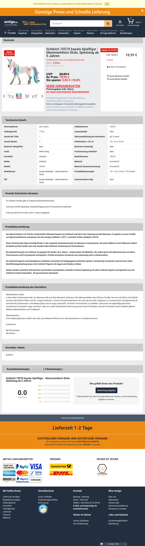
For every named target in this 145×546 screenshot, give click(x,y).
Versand (6, 515)
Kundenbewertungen (18, 369)
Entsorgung (43, 503)
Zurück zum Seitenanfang (72, 418)
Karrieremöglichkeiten (118, 521)
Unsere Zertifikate (81, 521)
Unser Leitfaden (45, 497)
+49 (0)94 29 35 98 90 (90, 503)
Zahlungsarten (9, 503)
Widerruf (6, 518)
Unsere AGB (113, 503)
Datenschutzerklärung (118, 506)
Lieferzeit (7, 512)
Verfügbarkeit (9, 509)
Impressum (113, 500)
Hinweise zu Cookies (117, 509)
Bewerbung (113, 524)
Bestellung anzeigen (11, 500)
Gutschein (7, 506)
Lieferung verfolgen (11, 497)
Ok (107, 4)
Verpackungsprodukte (48, 500)
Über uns (112, 497)
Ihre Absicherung (80, 524)
